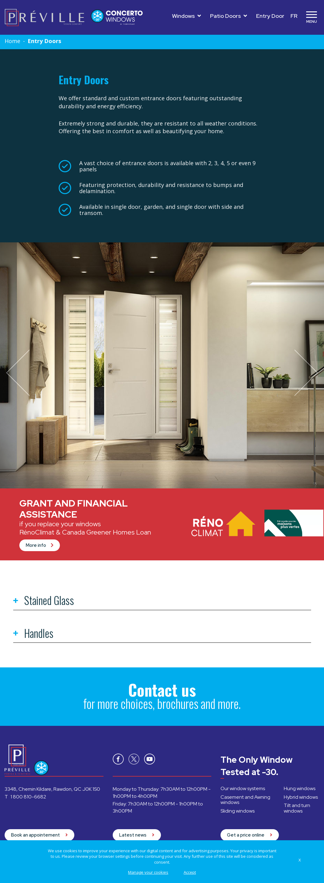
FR (294, 15)
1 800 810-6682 (28, 797)
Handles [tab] (33, 634)
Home (12, 41)
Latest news (136, 835)
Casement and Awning (245, 800)
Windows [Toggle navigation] (186, 15)
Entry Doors (44, 41)
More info (39, 545)
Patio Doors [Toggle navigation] (228, 15)
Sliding (238, 811)
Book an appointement (39, 835)
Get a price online (249, 835)
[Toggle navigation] (311, 17)
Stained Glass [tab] (43, 601)
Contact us (162, 690)
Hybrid (301, 797)
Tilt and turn (297, 808)
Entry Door (270, 15)
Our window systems (243, 788)
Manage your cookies (148, 872)
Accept (190, 872)
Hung (299, 788)
